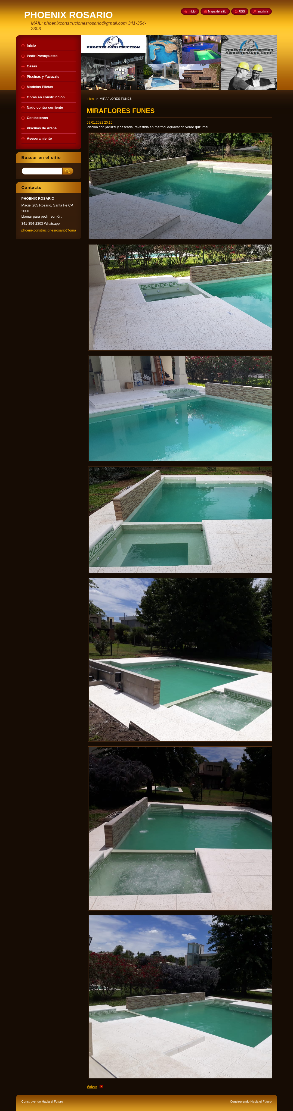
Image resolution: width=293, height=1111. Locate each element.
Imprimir (262, 11)
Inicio (90, 98)
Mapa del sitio (217, 11)
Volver (92, 1087)
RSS (242, 11)
